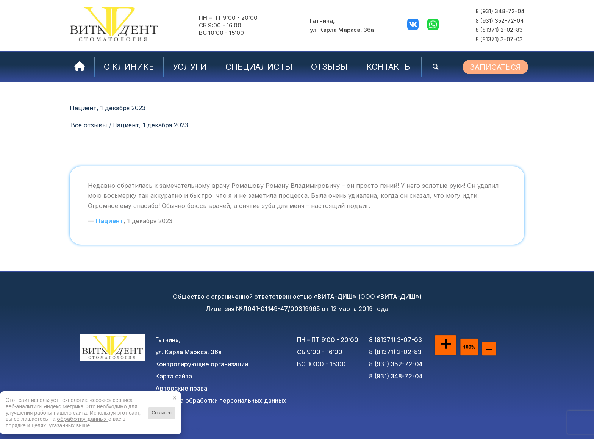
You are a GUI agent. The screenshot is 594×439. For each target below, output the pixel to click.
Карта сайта (173, 376)
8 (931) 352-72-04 (499, 20)
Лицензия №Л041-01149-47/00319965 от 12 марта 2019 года (297, 308)
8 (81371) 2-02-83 (499, 30)
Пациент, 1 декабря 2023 (107, 108)
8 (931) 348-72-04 (500, 11)
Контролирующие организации (201, 364)
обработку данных (82, 419)
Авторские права (181, 388)
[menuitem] (80, 67)
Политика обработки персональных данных (220, 400)
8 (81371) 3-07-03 (499, 39)
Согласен (162, 413)
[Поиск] (435, 67)
